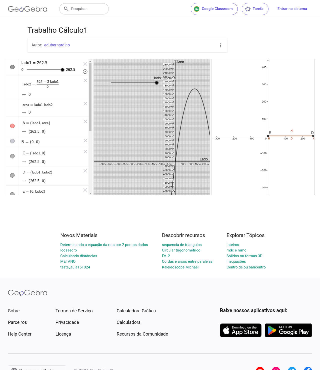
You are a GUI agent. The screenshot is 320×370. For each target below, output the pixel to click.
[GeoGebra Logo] (27, 9)
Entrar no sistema (292, 8)
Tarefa (254, 9)
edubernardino (57, 45)
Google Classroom (213, 9)
